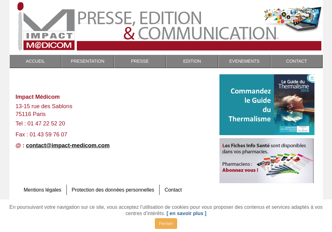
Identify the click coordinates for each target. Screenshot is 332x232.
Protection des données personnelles (113, 189)
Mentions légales (42, 189)
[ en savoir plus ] (186, 213)
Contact (173, 189)
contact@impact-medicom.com (68, 145)
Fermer (166, 223)
